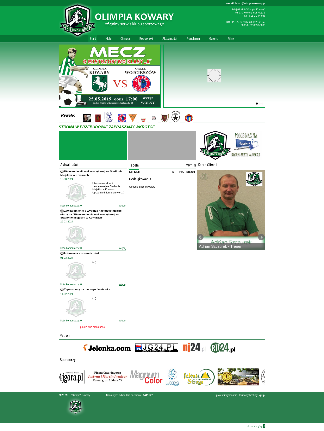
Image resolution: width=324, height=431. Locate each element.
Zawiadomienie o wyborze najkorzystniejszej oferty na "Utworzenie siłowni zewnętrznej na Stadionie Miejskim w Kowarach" (91, 214)
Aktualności (169, 39)
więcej (122, 205)
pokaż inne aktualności (92, 327)
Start (92, 39)
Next (261, 237)
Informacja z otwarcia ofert (81, 253)
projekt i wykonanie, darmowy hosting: (240, 395)
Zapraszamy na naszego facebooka (87, 289)
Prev (200, 237)
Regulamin (193, 39)
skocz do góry (256, 426)
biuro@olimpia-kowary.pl (245, 3)
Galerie (213, 39)
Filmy (231, 39)
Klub (108, 39)
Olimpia (125, 39)
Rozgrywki (146, 39)
